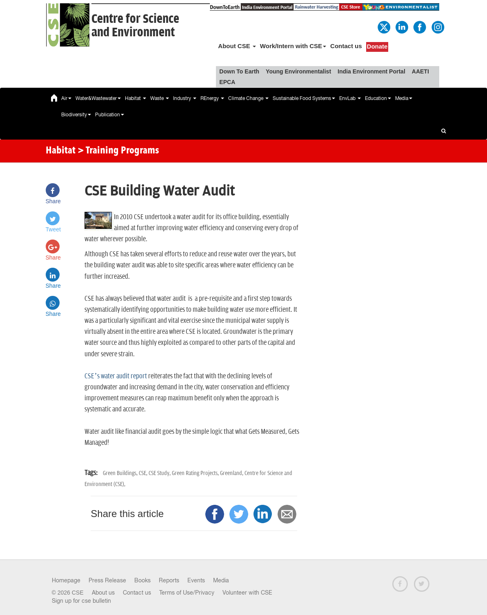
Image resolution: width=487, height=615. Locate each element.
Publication (109, 115)
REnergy (212, 98)
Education (378, 98)
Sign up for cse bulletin (81, 600)
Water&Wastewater (98, 98)
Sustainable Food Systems (304, 98)
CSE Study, (160, 473)
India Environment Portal (371, 71)
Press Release (107, 580)
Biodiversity (76, 115)
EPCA (227, 82)
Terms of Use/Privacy (186, 592)
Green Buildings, (121, 473)
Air (66, 98)
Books (142, 580)
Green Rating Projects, (196, 473)
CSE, (144, 473)
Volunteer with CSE (247, 592)
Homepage (66, 580)
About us (103, 592)
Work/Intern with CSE (293, 45)
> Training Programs (118, 151)
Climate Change (248, 98)
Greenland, (232, 473)
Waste (159, 98)
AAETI (420, 71)
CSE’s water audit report (116, 376)
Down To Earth (239, 71)
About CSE (237, 45)
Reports (169, 580)
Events (196, 580)
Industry (184, 98)
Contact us (346, 45)
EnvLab (350, 98)
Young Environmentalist (298, 71)
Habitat (135, 98)
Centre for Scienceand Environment (135, 26)
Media (403, 98)
